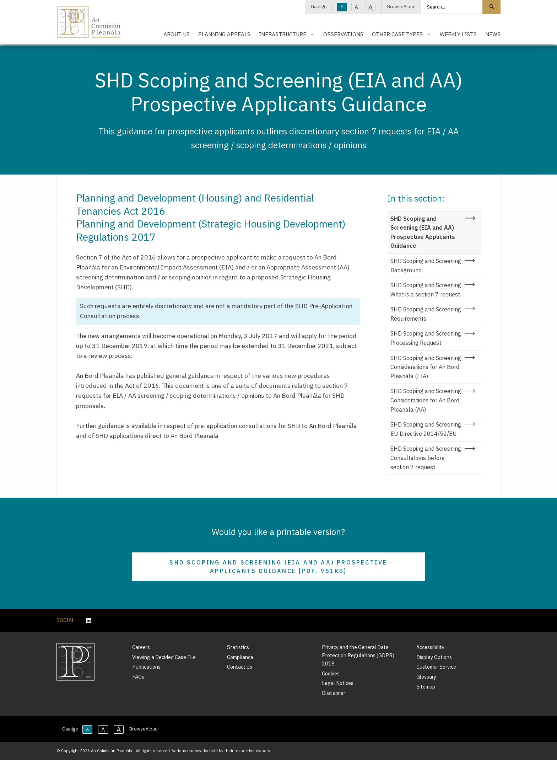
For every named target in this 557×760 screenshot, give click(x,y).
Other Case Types (397, 34)
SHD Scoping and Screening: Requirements (426, 314)
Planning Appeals (224, 34)
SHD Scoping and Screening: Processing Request (426, 338)
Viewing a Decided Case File (164, 657)
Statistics (238, 647)
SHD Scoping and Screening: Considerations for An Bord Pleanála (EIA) (426, 367)
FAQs (138, 676)
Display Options (434, 657)
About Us (176, 34)
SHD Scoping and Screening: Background (426, 265)
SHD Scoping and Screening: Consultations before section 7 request (426, 457)
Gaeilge (319, 7)
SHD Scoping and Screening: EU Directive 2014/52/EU (426, 429)
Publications (146, 666)
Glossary (426, 676)
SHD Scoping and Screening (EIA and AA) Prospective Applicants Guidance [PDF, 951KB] (278, 566)
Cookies (331, 673)
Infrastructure (282, 34)
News (493, 34)
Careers (141, 647)
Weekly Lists (458, 34)
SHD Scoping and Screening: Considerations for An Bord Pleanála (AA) (426, 400)
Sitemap (425, 686)
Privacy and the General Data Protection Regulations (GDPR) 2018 (358, 655)
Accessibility (430, 647)
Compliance (240, 657)
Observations (343, 34)
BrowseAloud (401, 7)
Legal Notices (337, 683)
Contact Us (239, 666)
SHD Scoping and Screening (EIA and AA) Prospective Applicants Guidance (422, 232)
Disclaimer (333, 693)
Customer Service (436, 666)
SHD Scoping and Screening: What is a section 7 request (426, 290)
